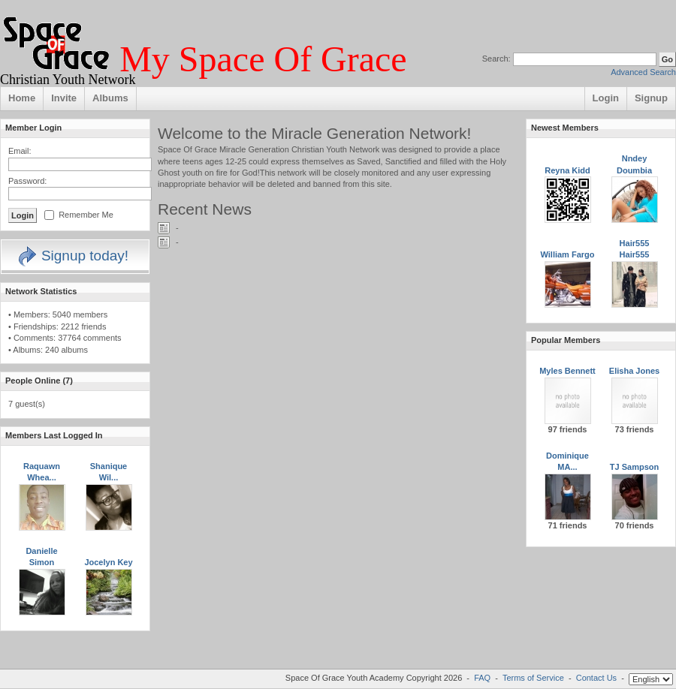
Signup (651, 98)
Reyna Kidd (567, 170)
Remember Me (86, 214)
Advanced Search (643, 72)
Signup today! (72, 255)
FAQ (482, 677)
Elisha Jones (634, 370)
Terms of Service (533, 677)
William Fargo (567, 254)
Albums (110, 98)
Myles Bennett (567, 370)
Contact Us (596, 677)
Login (606, 98)
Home (21, 98)
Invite (64, 98)
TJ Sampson (634, 466)
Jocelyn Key (108, 562)
